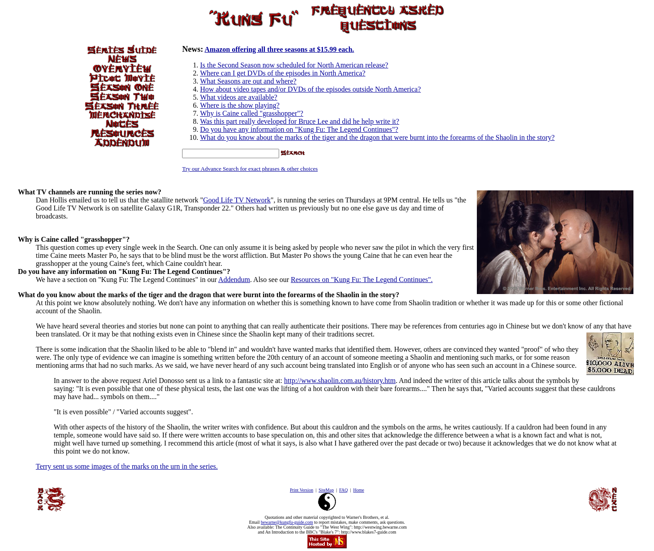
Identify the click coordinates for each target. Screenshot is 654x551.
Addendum (234, 279)
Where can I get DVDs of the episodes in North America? (282, 73)
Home (358, 490)
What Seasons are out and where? (248, 81)
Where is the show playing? (240, 105)
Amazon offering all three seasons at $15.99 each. (279, 49)
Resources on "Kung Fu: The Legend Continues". (362, 279)
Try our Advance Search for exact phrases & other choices (250, 168)
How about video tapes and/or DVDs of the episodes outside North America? (310, 89)
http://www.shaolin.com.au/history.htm (339, 380)
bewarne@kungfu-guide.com (287, 522)
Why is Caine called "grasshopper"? (251, 113)
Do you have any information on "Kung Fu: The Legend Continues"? (299, 129)
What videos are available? (238, 97)
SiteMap (326, 490)
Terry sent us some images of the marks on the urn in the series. (127, 466)
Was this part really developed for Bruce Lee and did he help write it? (299, 121)
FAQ (343, 490)
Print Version (301, 490)
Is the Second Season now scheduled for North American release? (294, 65)
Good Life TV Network (237, 200)
